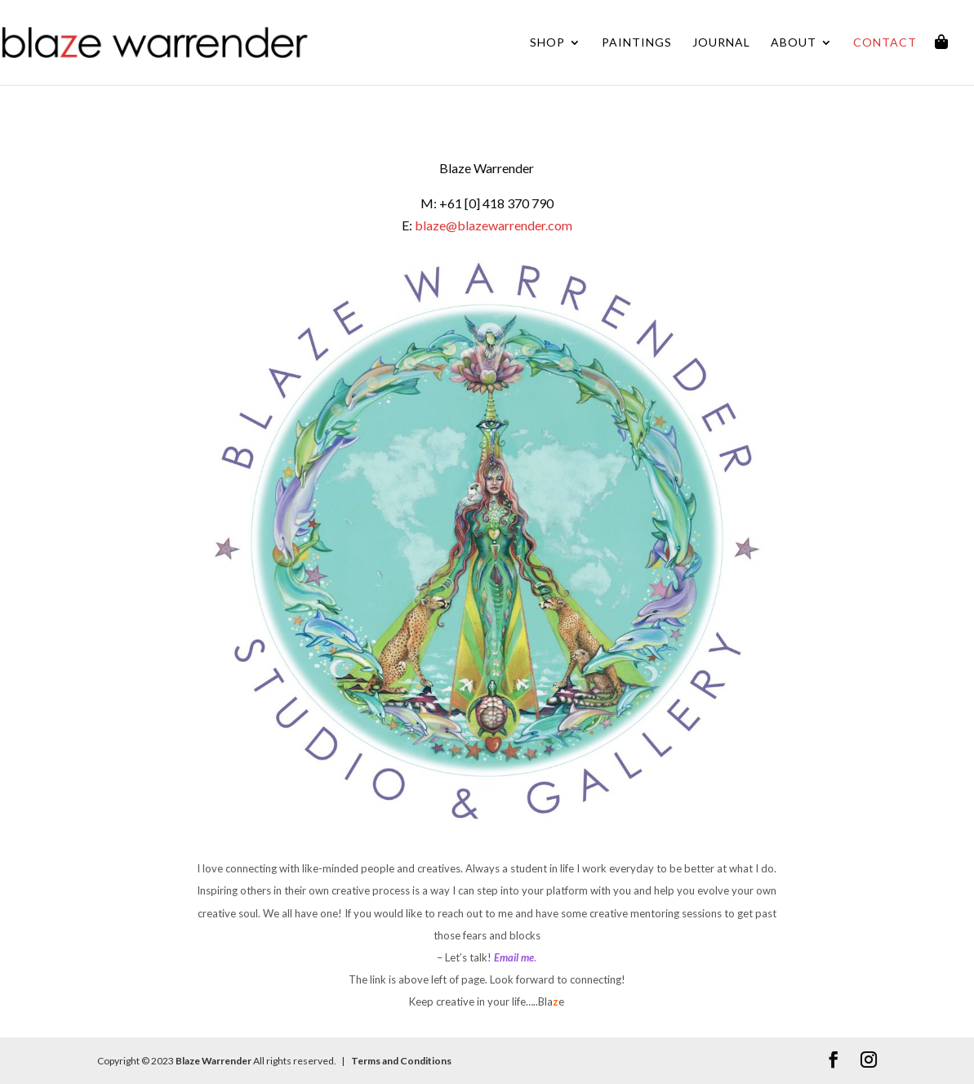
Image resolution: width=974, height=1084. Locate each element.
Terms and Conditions (400, 1061)
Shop (547, 43)
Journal (721, 43)
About (793, 43)
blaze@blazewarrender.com (493, 225)
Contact (885, 43)
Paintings (637, 43)
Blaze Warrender (213, 1061)
